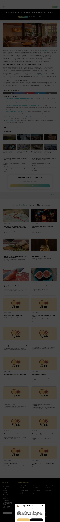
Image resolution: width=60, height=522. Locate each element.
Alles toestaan (23, 519)
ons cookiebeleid (28, 515)
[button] (42, 506)
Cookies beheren (36, 519)
